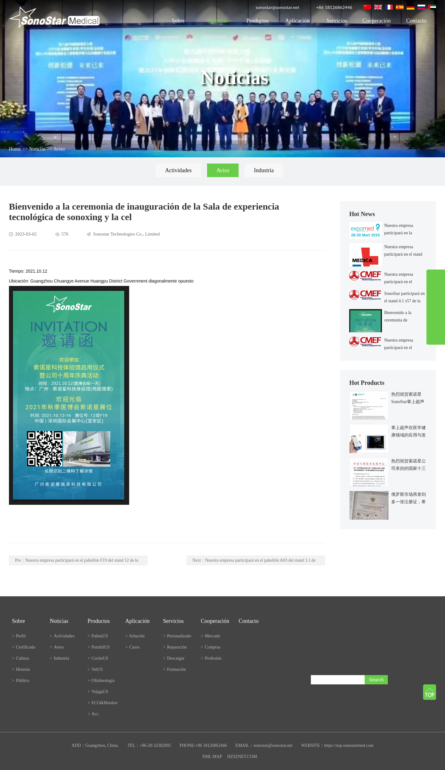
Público (20, 680)
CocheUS (97, 658)
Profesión (211, 658)
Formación (174, 669)
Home (15, 148)
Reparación (175, 647)
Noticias (217, 21)
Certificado (24, 647)
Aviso (59, 148)
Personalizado (177, 636)
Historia (21, 669)
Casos (132, 647)
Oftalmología (101, 680)
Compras (210, 647)
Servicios (337, 21)
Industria (264, 170)
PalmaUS (97, 636)
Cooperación (376, 21)
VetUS (95, 669)
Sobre (178, 21)
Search (376, 679)
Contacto (416, 21)
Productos (258, 21)
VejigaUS (97, 691)
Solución (135, 636)
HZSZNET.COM (242, 756)
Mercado (210, 636)
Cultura (20, 658)
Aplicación (297, 21)
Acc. (93, 714)
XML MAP (212, 756)
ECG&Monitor (102, 702)
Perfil (19, 636)
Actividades (178, 170)
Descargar (173, 658)
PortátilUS (98, 647)
